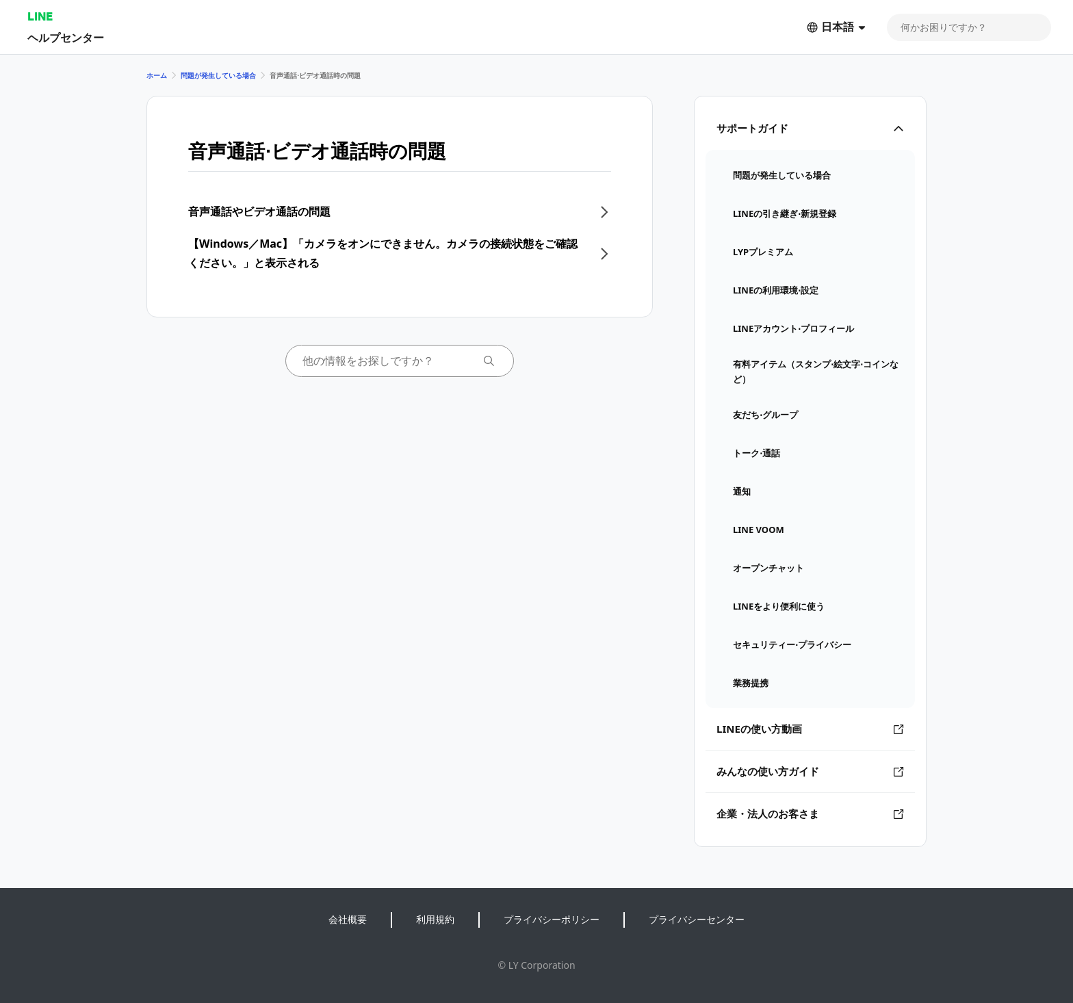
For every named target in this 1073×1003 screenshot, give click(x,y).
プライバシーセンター (697, 919)
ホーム (156, 75)
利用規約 (435, 919)
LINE (40, 16)
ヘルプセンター (65, 37)
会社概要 (347, 919)
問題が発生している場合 (218, 75)
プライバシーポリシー (551, 919)
